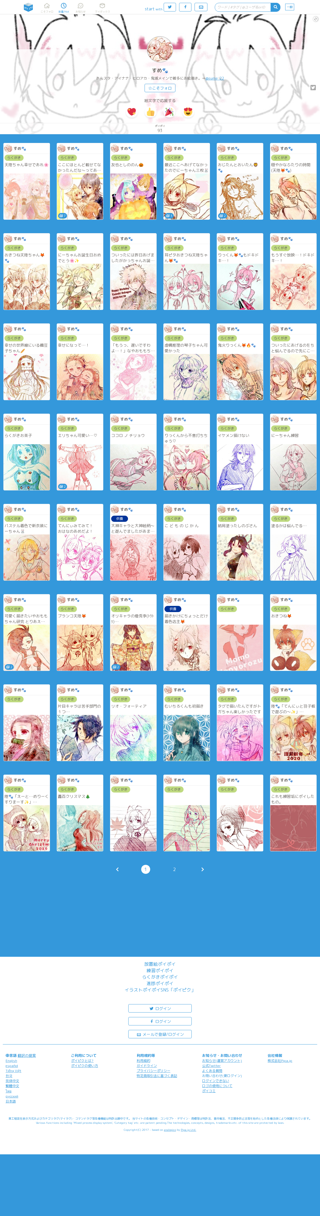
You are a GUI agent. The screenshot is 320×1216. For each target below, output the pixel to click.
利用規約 (143, 1060)
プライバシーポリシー (153, 1070)
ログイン (160, 1008)
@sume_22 (214, 78)
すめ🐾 (160, 70)
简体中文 (12, 1080)
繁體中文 (12, 1085)
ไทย (9, 1091)
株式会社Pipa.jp (280, 1060)
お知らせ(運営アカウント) (222, 1060)
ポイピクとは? (82, 1060)
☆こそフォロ (160, 88)
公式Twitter (211, 1065)
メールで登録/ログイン (160, 1033)
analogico (170, 1130)
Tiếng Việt (13, 1070)
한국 (9, 1075)
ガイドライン (147, 1065)
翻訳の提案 (27, 1055)
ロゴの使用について (217, 1085)
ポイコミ (209, 1090)
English (11, 1060)
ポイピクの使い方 (84, 1065)
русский (12, 1096)
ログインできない (215, 1080)
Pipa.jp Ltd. (188, 1130)
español (12, 1065)
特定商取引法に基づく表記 (157, 1075)
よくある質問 (212, 1070)
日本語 (11, 1101)
